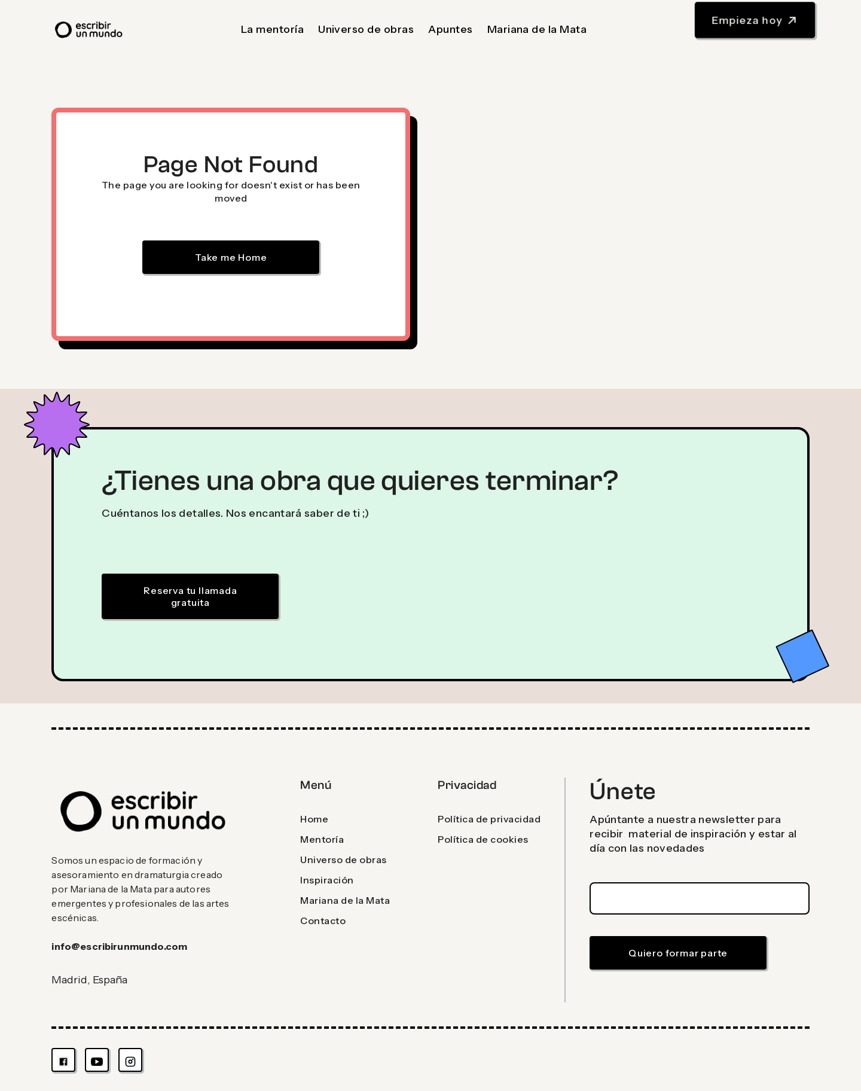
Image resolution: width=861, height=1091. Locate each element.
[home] (89, 30)
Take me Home (231, 257)
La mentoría (272, 29)
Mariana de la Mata (537, 29)
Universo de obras (366, 29)
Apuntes (450, 29)
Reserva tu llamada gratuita (190, 596)
